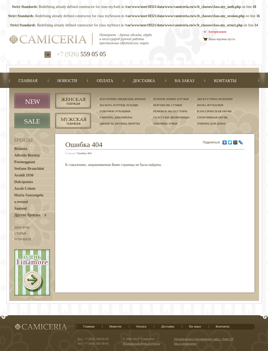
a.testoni (21, 202)
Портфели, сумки (167, 105)
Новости (115, 326)
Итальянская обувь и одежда (141, 343)
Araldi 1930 (23, 175)
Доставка (167, 326)
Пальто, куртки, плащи (119, 105)
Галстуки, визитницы (171, 117)
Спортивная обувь (212, 117)
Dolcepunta (23, 182)
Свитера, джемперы (116, 117)
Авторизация (217, 31)
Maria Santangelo (29, 195)
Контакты (222, 326)
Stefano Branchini (29, 168)
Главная (70, 153)
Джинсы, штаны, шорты (120, 123)
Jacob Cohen (25, 188)
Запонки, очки (165, 123)
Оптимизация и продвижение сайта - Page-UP (204, 339)
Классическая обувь (214, 111)
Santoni (20, 208)
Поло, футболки (210, 105)
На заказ (195, 326)
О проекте (23, 239)
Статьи (20, 233)
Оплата (141, 326)
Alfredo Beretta (27, 155)
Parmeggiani (24, 162)
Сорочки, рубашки (115, 111)
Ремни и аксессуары (170, 111)
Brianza (20, 148)
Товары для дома (211, 123)
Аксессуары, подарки (214, 98)
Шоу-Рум (22, 227)
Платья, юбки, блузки (171, 98)
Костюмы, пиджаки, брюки (123, 98)
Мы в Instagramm (185, 343)
